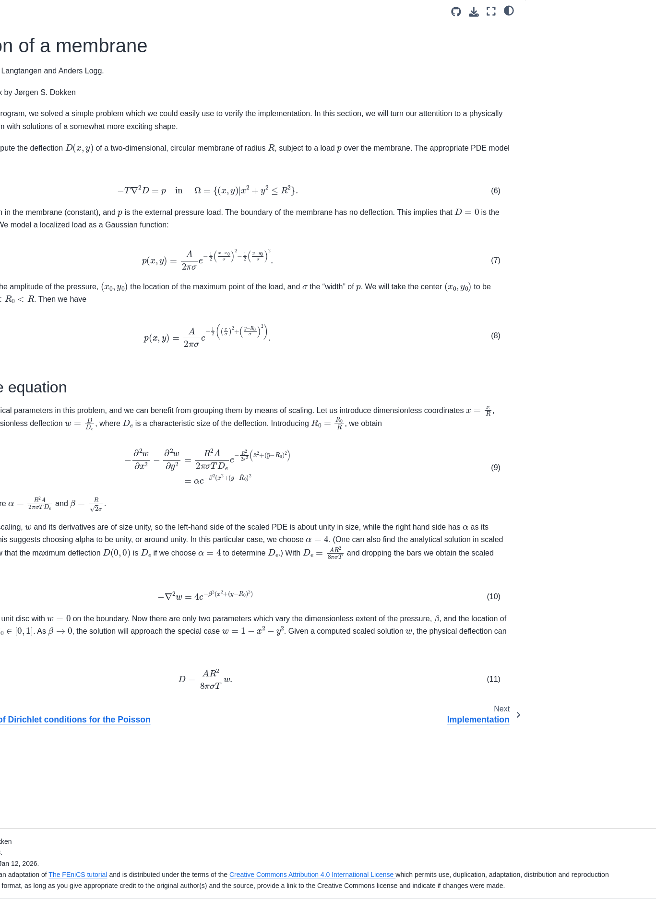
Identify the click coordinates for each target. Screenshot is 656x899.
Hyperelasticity (35, 478)
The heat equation (40, 390)
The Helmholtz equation (48, 493)
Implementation (43, 319)
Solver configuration (42, 748)
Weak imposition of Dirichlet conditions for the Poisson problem (65, 283)
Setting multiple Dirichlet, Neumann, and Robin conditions (67, 645)
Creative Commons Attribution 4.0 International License (502, 863)
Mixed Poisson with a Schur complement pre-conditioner (55, 727)
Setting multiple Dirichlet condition (64, 598)
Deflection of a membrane (54, 304)
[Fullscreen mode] (491, 11)
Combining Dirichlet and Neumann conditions (65, 577)
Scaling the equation (565, 29)
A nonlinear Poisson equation (57, 421)
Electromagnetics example (53, 682)
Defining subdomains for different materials (63, 618)
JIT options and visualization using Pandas (65, 769)
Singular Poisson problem (51, 405)
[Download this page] (474, 12)
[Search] (65, 116)
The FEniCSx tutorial (44, 140)
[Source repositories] (456, 12)
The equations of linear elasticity (47, 441)
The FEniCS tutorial (268, 863)
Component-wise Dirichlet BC (57, 666)
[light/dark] (509, 10)
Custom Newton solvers (48, 817)
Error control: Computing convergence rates (50, 795)
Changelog (29, 196)
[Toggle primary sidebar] (147, 11)
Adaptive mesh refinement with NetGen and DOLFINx (59, 514)
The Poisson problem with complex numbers (65, 257)
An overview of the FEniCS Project (65, 181)
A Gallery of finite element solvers (63, 375)
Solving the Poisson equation (57, 236)
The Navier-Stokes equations (57, 462)
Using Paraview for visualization (69, 335)
